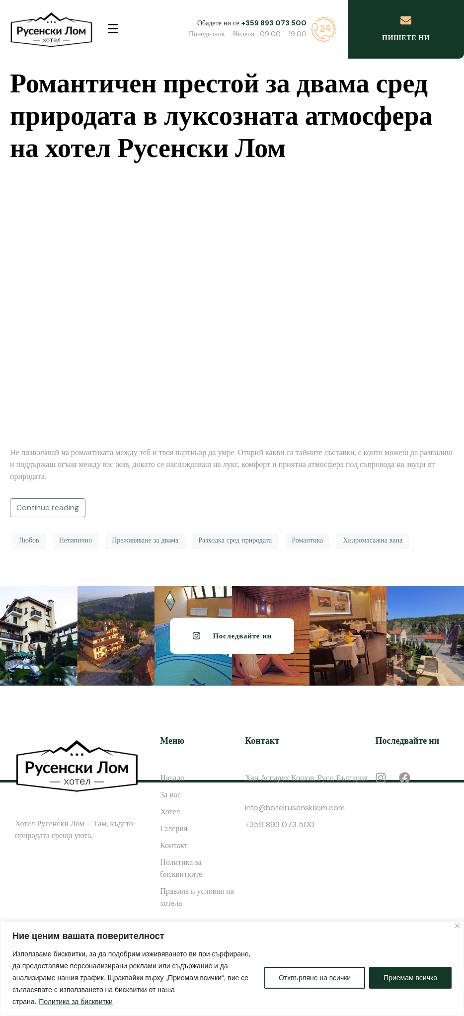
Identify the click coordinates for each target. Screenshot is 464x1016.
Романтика (307, 540)
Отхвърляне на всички (315, 978)
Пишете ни (406, 37)
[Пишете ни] (405, 20)
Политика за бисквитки (76, 1002)
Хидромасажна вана (372, 540)
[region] (232, 968)
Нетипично (75, 540)
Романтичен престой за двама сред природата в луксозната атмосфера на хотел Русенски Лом (221, 115)
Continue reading (47, 507)
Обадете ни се (252, 22)
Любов (29, 540)
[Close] (457, 926)
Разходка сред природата (235, 540)
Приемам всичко (410, 978)
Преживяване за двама (145, 540)
